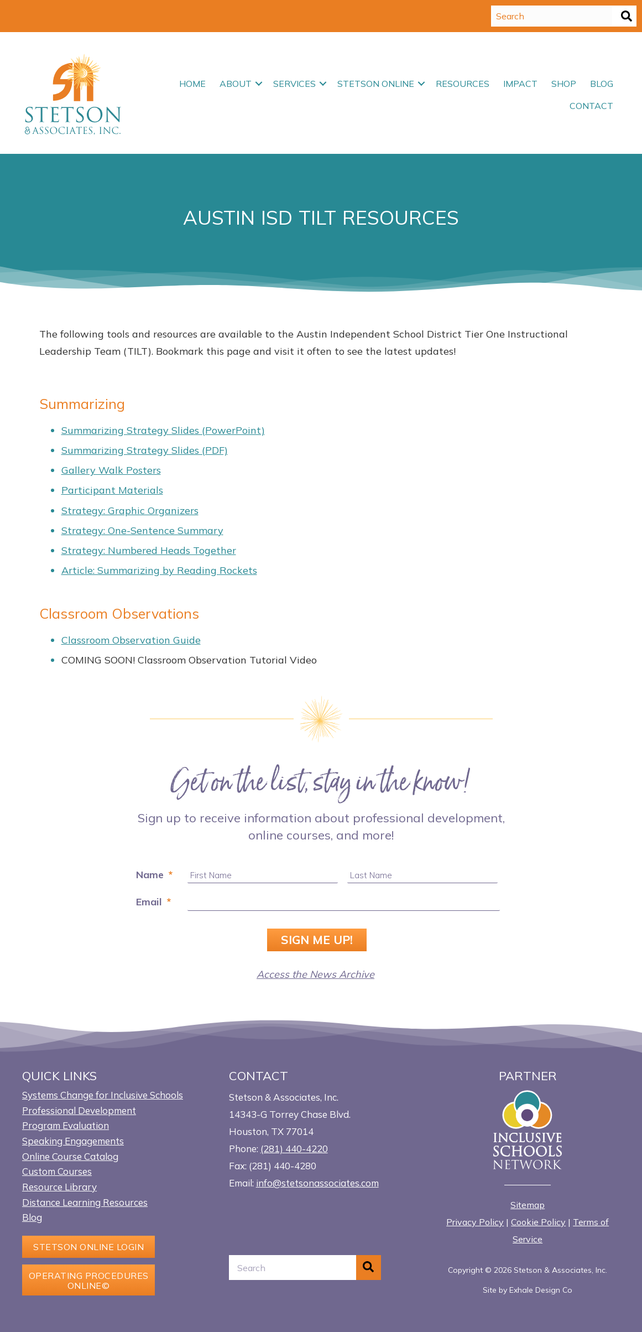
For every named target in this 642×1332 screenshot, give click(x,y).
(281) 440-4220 (294, 1148)
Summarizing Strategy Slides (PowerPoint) (163, 430)
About (236, 83)
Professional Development (79, 1110)
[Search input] (552, 16)
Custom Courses (57, 1171)
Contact (591, 105)
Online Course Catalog (70, 1156)
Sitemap (527, 1204)
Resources (462, 83)
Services (294, 83)
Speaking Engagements (73, 1141)
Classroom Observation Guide (131, 640)
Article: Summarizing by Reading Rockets (159, 570)
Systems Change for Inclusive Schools (102, 1095)
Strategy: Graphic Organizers (130, 510)
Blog (601, 83)
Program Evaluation (65, 1125)
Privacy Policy (475, 1221)
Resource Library (59, 1187)
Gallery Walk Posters (111, 470)
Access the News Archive (315, 974)
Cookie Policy (538, 1221)
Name (154, 874)
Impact (520, 83)
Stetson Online (375, 83)
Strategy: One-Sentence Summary (142, 530)
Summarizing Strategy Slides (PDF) (144, 450)
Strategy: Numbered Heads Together (148, 550)
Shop (563, 83)
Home (192, 83)
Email (153, 901)
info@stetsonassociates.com (317, 1183)
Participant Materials (112, 490)
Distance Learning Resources (85, 1202)
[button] (626, 16)
